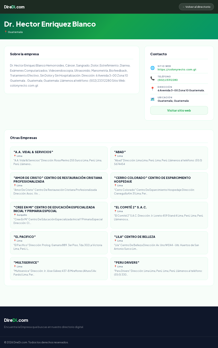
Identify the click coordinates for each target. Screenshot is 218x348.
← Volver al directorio (196, 6)
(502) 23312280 (168, 79)
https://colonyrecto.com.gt (177, 69)
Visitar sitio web (179, 110)
